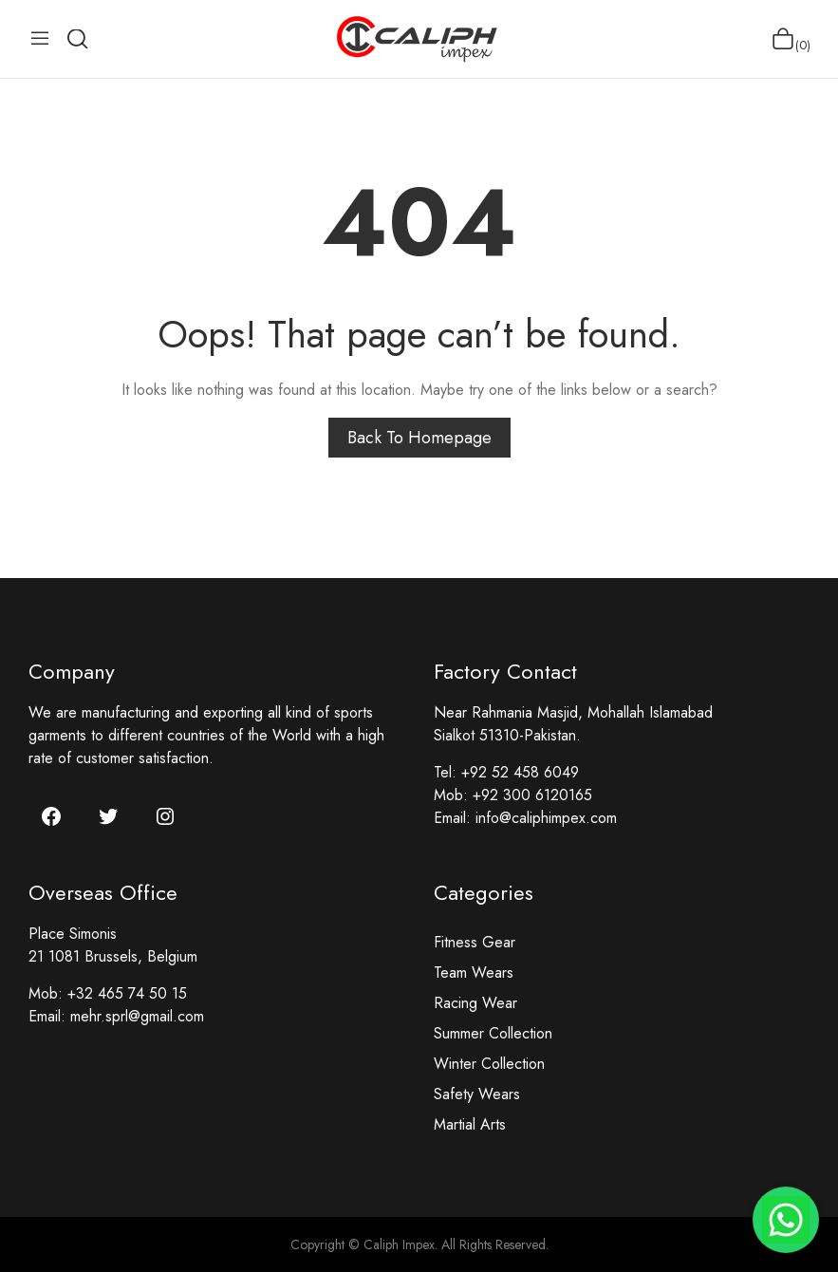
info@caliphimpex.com (546, 818)
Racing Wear (475, 1003)
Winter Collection (489, 1064)
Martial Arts (470, 1124)
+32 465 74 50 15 (127, 993)
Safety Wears (477, 1094)
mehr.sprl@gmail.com (137, 1016)
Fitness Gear (474, 942)
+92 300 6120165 (532, 795)
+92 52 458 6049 (520, 772)
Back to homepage (419, 437)
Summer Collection (493, 1033)
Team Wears (473, 972)
